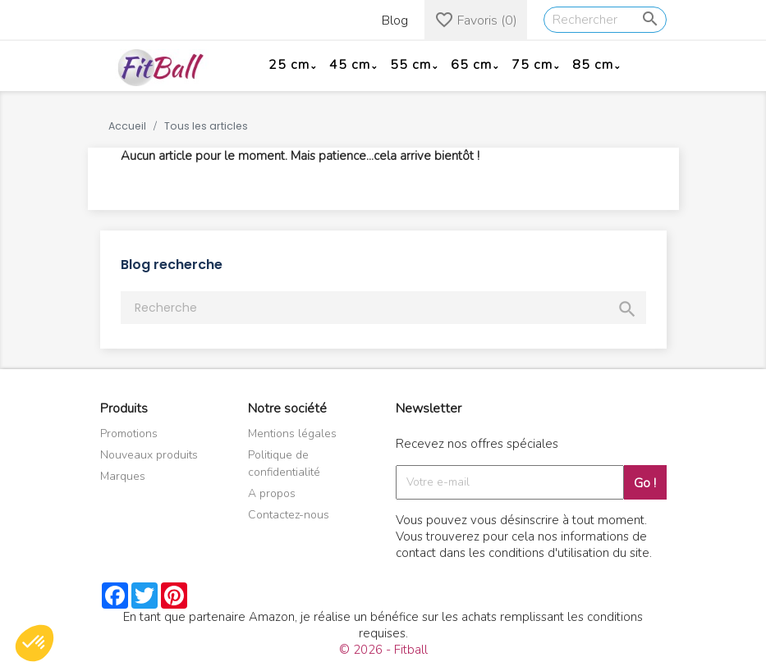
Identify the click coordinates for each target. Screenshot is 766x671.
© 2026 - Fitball (383, 649)
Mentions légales (292, 433)
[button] (34, 643)
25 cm (289, 65)
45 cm (349, 65)
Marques (122, 476)
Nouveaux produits (149, 455)
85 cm (592, 65)
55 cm (410, 65)
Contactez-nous (288, 515)
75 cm (532, 65)
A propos (272, 493)
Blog (395, 20)
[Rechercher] (605, 20)
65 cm (471, 65)
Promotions (129, 433)
